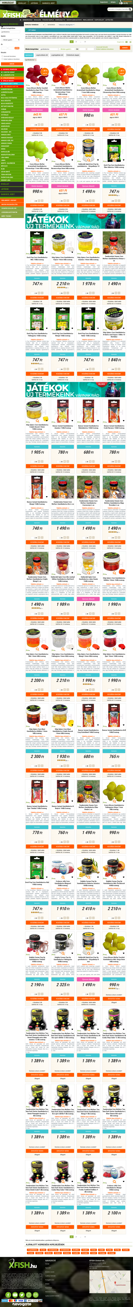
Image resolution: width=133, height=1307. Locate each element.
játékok (34, 3)
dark (101, 1250)
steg (109, 1250)
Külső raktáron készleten (12, 59)
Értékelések (73, 55)
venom (84, 1253)
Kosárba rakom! (37, 129)
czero (30, 1253)
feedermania (53, 1250)
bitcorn (48, 1253)
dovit (94, 1253)
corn (43, 1250)
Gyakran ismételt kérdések (52, 1296)
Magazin (37, 20)
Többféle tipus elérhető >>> (63, 263)
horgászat (8, 2)
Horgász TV (60, 20)
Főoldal (47, 1264)
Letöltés (109, 20)
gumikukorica (32, 1250)
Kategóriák (51, 24)
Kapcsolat (99, 20)
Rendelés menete (49, 1272)
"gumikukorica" (30, 60)
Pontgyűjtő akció (49, 1280)
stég (117, 1250)
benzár (57, 1253)
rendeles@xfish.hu (97, 1265)
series (125, 1250)
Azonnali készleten (10, 56)
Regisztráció (48, 1288)
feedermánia (65, 1250)
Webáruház (27, 20)
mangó (111, 1253)
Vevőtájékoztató (74, 20)
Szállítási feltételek (50, 1276)
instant (39, 1253)
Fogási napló (48, 20)
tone (93, 1250)
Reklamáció (88, 20)
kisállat (22, 3)
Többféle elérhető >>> (37, 95)
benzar (66, 1253)
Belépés (47, 1284)
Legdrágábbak (57, 55)
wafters (76, 1250)
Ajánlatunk (29, 55)
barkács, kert (48, 3)
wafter (75, 1253)
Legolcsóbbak (42, 55)
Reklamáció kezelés (50, 1292)
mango (102, 1253)
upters (85, 1250)
